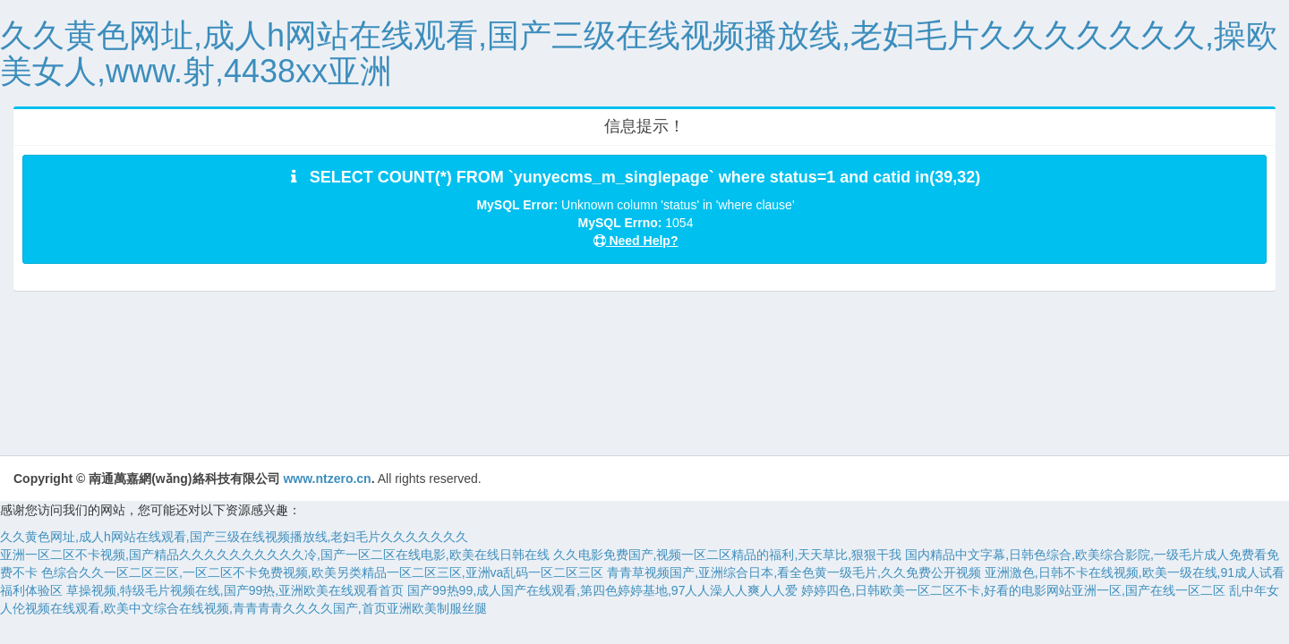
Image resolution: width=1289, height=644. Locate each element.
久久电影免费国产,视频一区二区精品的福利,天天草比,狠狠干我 (727, 554)
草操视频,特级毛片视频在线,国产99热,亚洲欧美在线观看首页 (235, 590)
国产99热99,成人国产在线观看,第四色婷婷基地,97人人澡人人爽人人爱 (602, 590)
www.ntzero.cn (327, 478)
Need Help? (636, 240)
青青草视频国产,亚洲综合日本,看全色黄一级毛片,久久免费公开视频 (794, 572)
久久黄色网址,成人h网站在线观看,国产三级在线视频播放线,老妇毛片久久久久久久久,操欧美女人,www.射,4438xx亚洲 (639, 53)
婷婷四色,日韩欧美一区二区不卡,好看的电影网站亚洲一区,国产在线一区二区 (1013, 590)
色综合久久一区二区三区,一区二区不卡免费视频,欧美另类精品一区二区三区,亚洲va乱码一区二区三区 (322, 572)
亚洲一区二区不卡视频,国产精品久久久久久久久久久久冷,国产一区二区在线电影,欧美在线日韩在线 (275, 554)
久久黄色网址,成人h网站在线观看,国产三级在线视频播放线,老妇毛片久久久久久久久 (234, 537)
